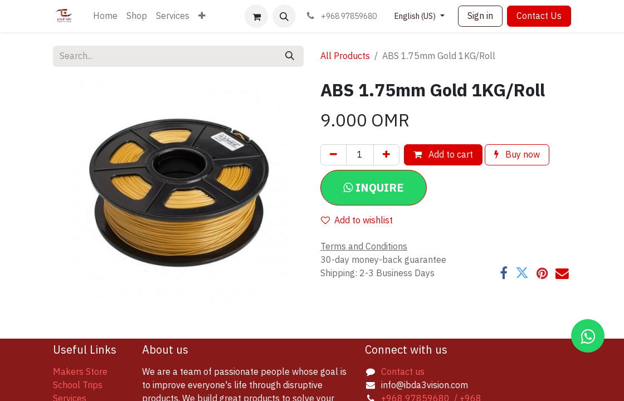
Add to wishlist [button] (357, 220)
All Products (345, 56)
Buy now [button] (517, 155)
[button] (284, 16)
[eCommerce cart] (256, 16)
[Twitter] (522, 273)
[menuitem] (105, 16)
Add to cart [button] (443, 155)
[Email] (562, 273)
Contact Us (539, 16)
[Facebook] (504, 273)
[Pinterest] (542, 273)
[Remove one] (333, 154)
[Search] (290, 56)
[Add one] (386, 154)
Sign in (480, 16)
